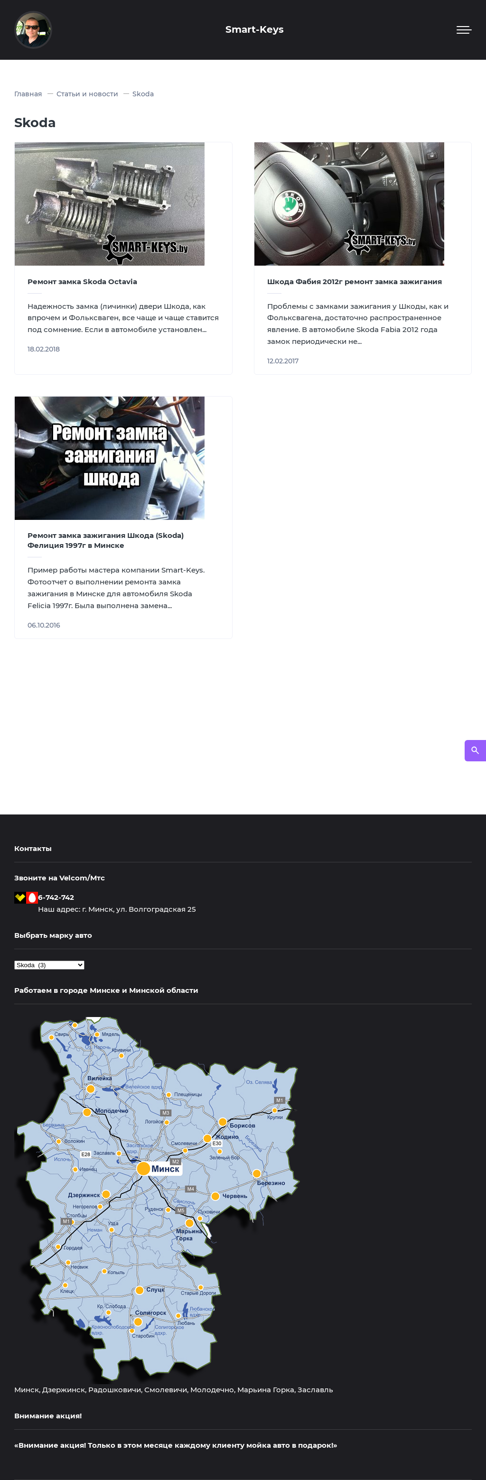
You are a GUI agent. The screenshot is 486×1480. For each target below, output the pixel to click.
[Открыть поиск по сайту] (475, 750)
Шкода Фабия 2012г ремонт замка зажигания (354, 281)
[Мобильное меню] (464, 30)
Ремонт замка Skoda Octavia (82, 281)
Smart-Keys (254, 29)
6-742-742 (56, 897)
